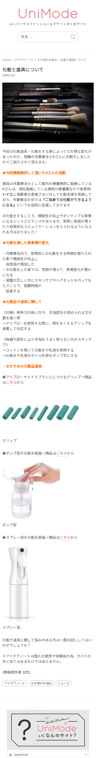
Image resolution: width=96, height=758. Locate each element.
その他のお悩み (41, 683)
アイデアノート (14, 683)
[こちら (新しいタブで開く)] (61, 453)
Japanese (18, 755)
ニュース (64, 683)
